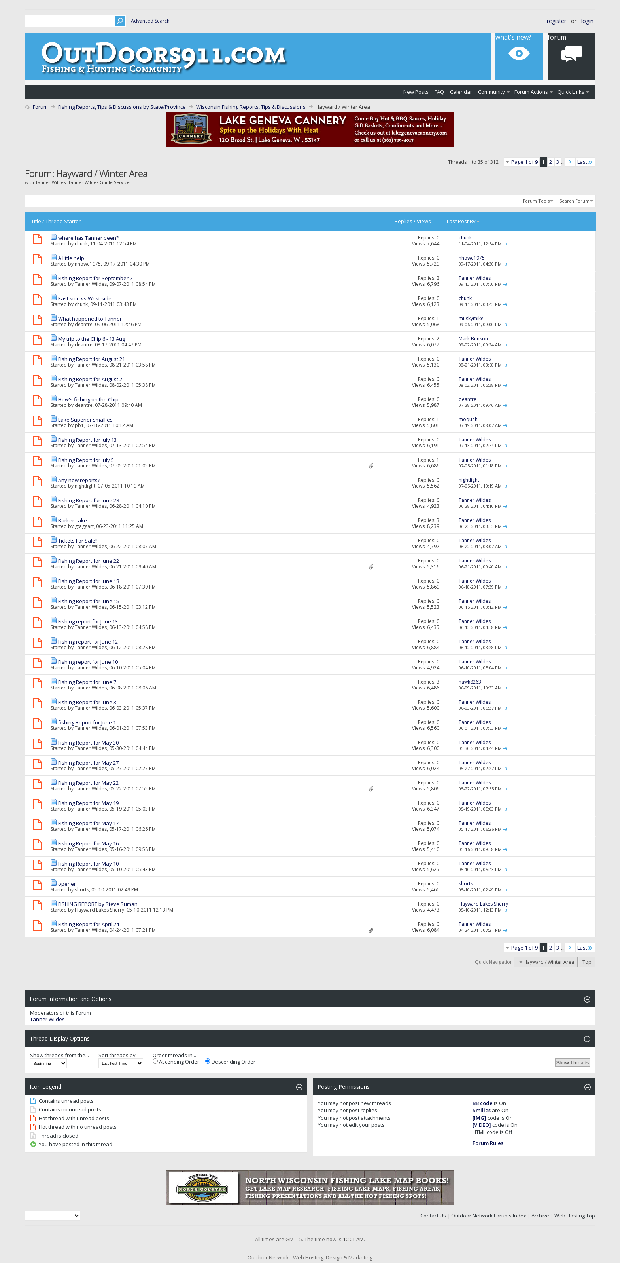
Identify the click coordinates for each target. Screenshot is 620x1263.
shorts (82, 889)
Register (556, 21)
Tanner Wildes (91, 284)
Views (424, 221)
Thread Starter (63, 221)
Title (36, 221)
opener (67, 883)
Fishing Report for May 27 (88, 762)
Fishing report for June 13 (88, 621)
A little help (71, 258)
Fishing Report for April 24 (88, 924)
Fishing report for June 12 (88, 641)
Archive (540, 1215)
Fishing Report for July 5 (86, 459)
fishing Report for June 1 (87, 722)
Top (587, 962)
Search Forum (575, 201)
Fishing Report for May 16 (88, 843)
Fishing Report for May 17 (88, 823)
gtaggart (84, 526)
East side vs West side (85, 298)
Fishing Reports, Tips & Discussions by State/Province (122, 106)
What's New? (513, 37)
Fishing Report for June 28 (88, 500)
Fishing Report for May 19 (88, 803)
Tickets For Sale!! (78, 540)
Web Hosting (569, 1215)
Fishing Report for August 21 (91, 359)
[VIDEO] (482, 1124)
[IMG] (479, 1117)
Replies (403, 221)
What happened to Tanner (90, 318)
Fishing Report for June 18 (88, 581)
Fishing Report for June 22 (88, 560)
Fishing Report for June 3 (87, 702)
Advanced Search (150, 20)
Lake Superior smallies (85, 419)
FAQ (439, 91)
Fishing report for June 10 (88, 661)
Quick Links (571, 91)
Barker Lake (72, 520)
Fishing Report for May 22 (88, 782)
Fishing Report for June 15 (88, 601)
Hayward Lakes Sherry (99, 909)
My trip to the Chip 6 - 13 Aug (91, 338)
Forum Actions (531, 91)
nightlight (85, 485)
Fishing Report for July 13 (87, 439)
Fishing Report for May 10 (88, 863)
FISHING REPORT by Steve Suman (98, 904)
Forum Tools (536, 201)
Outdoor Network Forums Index (488, 1215)
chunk (81, 243)
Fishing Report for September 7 (95, 278)
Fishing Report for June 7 (87, 682)
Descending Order (230, 1061)
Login (587, 21)
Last (585, 161)
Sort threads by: (117, 1055)
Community (491, 91)
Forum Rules (488, 1143)
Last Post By (463, 221)
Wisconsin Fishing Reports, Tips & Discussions (251, 106)
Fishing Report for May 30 (88, 742)
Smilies (482, 1110)
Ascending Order (176, 1061)
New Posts (416, 91)
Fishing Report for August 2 (90, 379)
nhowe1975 (88, 263)
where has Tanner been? (88, 237)
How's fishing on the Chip (88, 399)
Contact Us (433, 1215)
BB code (483, 1103)
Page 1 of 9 (524, 161)
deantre (84, 324)
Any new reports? (79, 480)
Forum (557, 37)
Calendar (461, 91)
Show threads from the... (59, 1055)
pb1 (79, 425)
